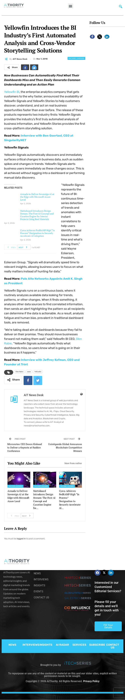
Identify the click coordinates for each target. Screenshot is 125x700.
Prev (11, 247)
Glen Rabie (19, 372)
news (29, 372)
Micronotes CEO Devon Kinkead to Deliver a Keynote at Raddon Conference (24, 448)
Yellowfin (38, 372)
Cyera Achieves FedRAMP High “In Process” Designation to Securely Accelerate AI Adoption (37, 233)
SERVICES (79, 644)
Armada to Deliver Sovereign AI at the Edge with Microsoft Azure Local (37, 197)
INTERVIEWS (30, 644)
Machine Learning (76, 58)
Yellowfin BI (11, 92)
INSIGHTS (45, 644)
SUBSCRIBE (97, 644)
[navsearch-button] (120, 7)
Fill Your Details (108, 626)
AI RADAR (62, 644)
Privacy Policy (91, 681)
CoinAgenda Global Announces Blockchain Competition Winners (65, 448)
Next (24, 247)
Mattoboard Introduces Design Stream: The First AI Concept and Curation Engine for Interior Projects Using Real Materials (37, 215)
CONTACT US (112, 646)
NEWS (12, 644)
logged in (21, 538)
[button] (70, 6)
